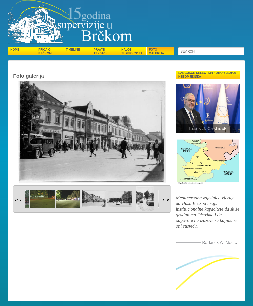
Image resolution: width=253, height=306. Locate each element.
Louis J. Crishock (208, 128)
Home (14, 49)
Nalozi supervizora (132, 51)
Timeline (73, 49)
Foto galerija (156, 51)
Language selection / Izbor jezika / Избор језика (208, 74)
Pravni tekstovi (101, 51)
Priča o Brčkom (45, 51)
